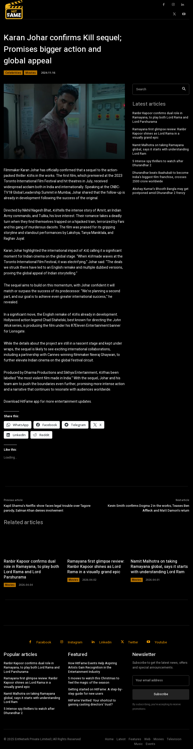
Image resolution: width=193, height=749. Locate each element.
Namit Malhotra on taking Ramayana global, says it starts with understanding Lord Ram (160, 149)
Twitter (133, 642)
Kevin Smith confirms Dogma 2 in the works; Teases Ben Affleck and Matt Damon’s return (148, 508)
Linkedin (105, 642)
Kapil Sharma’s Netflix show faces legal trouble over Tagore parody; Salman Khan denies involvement (47, 508)
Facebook (43, 642)
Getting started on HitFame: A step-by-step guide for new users (95, 691)
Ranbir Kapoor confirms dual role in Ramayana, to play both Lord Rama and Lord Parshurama (160, 117)
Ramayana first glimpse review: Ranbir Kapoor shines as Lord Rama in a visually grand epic (159, 133)
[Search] (183, 89)
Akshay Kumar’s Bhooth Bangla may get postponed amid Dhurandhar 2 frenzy (160, 191)
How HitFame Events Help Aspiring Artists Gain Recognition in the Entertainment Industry (92, 667)
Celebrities (13, 72)
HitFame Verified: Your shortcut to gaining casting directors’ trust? (92, 702)
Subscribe (161, 694)
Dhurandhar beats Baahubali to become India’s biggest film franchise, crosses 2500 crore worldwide (160, 177)
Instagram (75, 642)
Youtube (161, 642)
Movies (30, 72)
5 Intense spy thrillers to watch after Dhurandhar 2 (157, 163)
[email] (160, 680)
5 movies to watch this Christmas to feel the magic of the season (93, 680)
